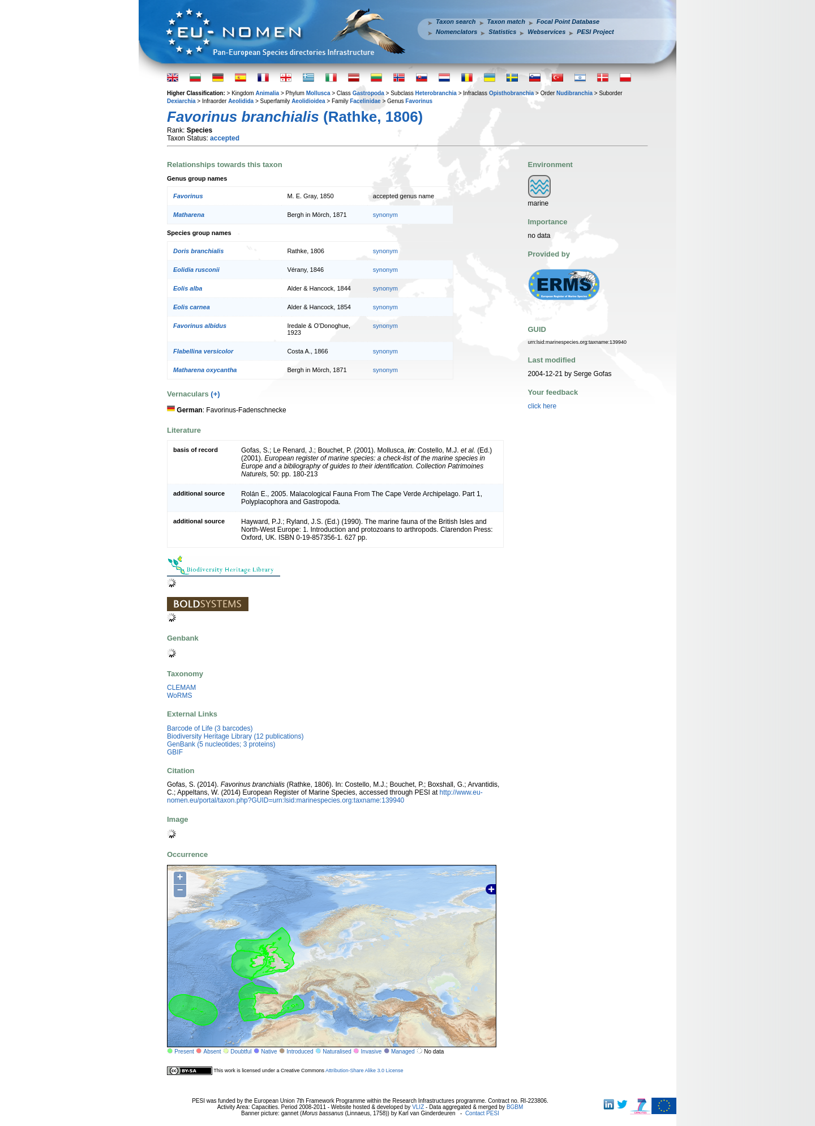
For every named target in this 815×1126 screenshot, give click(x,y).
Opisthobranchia (511, 93)
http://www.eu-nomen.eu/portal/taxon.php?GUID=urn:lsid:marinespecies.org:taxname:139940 (325, 796)
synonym (385, 214)
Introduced (299, 1051)
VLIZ (418, 1107)
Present (184, 1051)
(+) (215, 394)
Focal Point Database (568, 21)
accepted (224, 138)
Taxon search (456, 21)
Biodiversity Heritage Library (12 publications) (235, 736)
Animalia (267, 93)
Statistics (502, 31)
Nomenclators (456, 31)
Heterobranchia (436, 93)
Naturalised (337, 1051)
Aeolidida (241, 101)
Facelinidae (365, 101)
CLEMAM (181, 688)
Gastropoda (368, 93)
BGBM (515, 1107)
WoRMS (179, 696)
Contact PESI (482, 1113)
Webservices (546, 31)
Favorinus (418, 101)
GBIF (175, 752)
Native (269, 1051)
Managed (403, 1051)
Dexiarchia (181, 101)
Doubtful (240, 1051)
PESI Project (595, 31)
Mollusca (318, 93)
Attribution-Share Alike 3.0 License (364, 1070)
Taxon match (506, 21)
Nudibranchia (574, 93)
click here (542, 406)
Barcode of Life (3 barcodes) (209, 728)
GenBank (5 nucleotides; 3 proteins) (221, 744)
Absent (212, 1051)
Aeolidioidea (308, 101)
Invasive (371, 1051)
